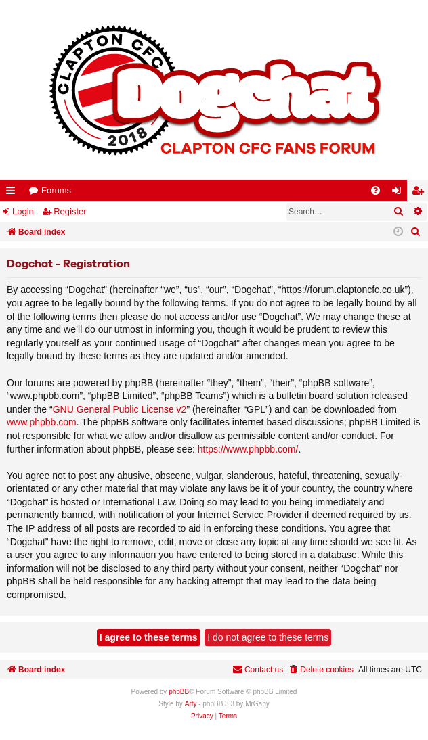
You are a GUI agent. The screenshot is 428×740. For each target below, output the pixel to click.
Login (23, 211)
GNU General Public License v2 (120, 409)
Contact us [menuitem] (257, 669)
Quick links (13, 193)
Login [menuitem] (399, 193)
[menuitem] (375, 190)
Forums (56, 190)
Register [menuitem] (420, 193)
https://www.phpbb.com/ (248, 449)
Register (69, 211)
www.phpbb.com (42, 422)
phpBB (179, 691)
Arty (191, 704)
